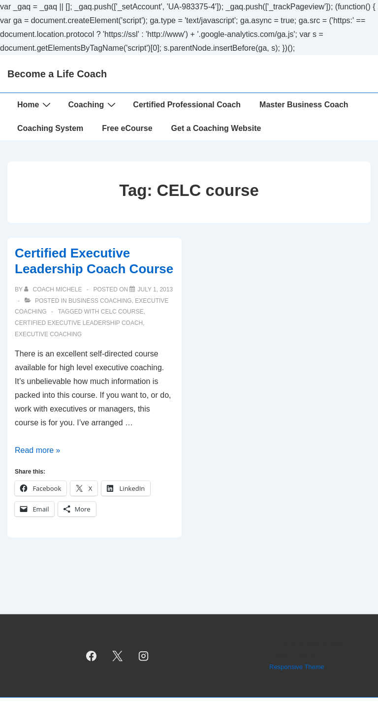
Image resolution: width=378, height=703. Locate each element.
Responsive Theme (296, 667)
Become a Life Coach (57, 73)
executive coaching (48, 334)
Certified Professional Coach (187, 104)
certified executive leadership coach (79, 323)
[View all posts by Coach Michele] (54, 289)
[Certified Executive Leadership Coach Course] (155, 289)
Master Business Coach (303, 104)
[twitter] (117, 655)
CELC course (122, 311)
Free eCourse (127, 128)
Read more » (38, 450)
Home (35, 104)
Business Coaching (100, 300)
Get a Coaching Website (216, 128)
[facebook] (91, 655)
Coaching (93, 104)
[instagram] (143, 655)
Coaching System (50, 128)
